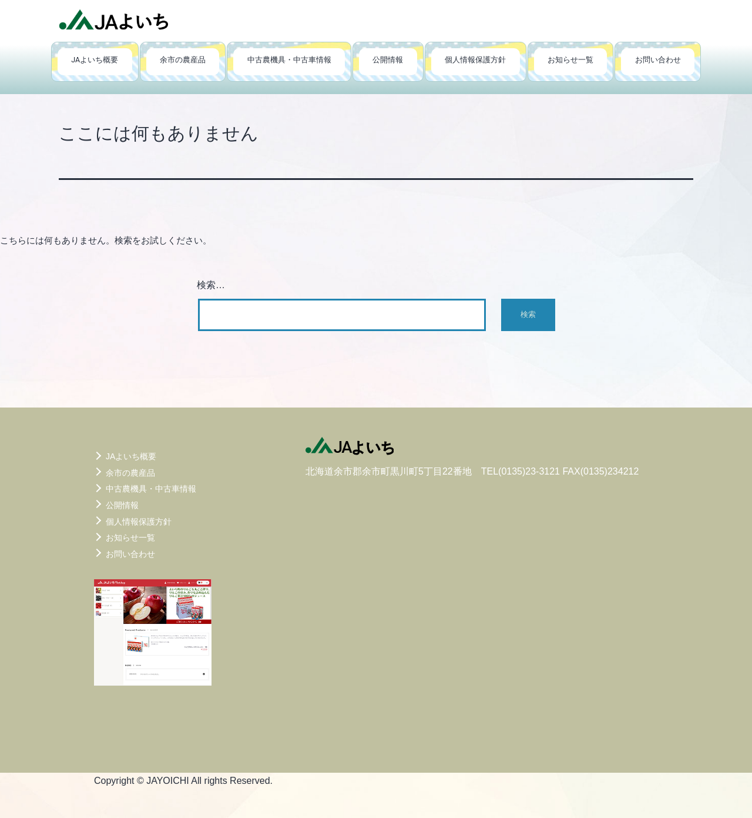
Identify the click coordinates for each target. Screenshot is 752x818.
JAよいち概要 (94, 59)
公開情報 (387, 59)
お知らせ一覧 (570, 59)
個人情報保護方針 (475, 59)
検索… (211, 285)
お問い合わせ (658, 59)
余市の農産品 (183, 59)
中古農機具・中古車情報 (289, 59)
